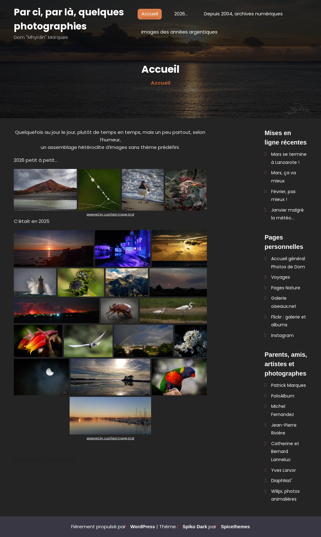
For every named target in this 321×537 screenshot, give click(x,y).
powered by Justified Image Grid (110, 214)
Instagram (282, 335)
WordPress (142, 526)
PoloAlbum (282, 396)
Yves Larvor (283, 470)
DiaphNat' (281, 480)
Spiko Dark (194, 526)
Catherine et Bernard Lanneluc (285, 451)
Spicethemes (235, 526)
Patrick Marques (288, 385)
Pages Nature (285, 288)
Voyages (280, 277)
